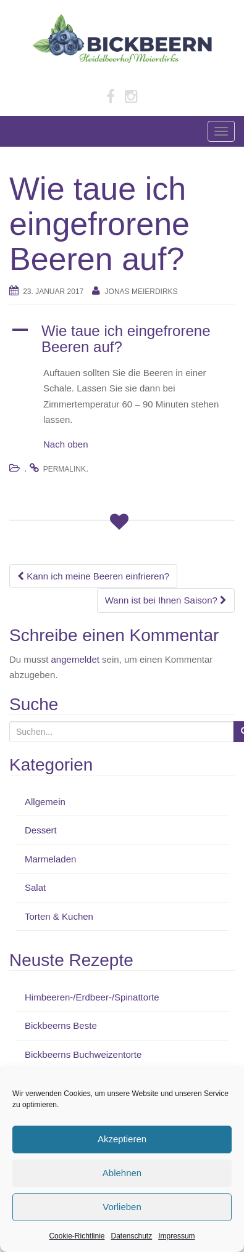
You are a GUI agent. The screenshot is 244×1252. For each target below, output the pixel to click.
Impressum (176, 1236)
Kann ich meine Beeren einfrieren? (93, 576)
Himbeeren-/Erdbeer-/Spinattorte (92, 997)
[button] (122, 339)
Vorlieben (122, 1206)
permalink (64, 469)
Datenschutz (132, 1236)
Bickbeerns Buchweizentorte (83, 1054)
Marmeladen (50, 859)
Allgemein (45, 801)
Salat (35, 887)
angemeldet (75, 659)
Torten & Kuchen (59, 916)
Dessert (41, 830)
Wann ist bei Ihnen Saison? (166, 600)
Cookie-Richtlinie (76, 1236)
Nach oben (65, 444)
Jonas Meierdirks (141, 291)
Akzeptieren (122, 1139)
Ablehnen (122, 1173)
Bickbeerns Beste (61, 1025)
